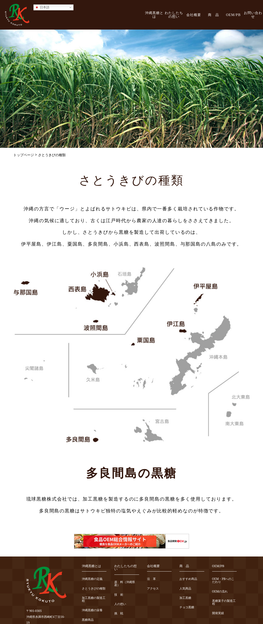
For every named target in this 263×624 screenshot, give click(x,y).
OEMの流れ (220, 591)
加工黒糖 (185, 598)
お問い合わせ (253, 14)
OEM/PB (233, 15)
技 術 (118, 594)
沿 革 (151, 579)
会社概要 (193, 15)
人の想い (120, 604)
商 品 (213, 15)
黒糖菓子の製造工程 (224, 602)
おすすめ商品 (188, 579)
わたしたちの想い (174, 14)
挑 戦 (118, 613)
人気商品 (185, 588)
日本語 (42, 7)
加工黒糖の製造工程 (93, 599)
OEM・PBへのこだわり (223, 580)
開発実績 (218, 613)
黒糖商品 (88, 620)
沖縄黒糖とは (154, 14)
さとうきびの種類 (93, 588)
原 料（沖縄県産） (124, 584)
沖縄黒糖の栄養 (92, 610)
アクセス (153, 588)
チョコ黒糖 (186, 607)
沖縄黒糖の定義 (92, 579)
